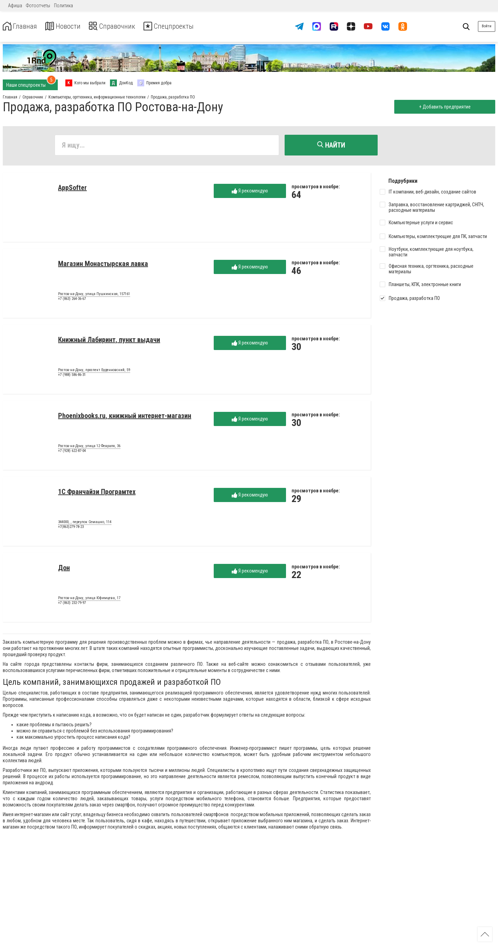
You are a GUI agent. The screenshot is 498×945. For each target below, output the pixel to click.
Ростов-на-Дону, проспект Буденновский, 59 (94, 371)
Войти (486, 26)
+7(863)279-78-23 (71, 528)
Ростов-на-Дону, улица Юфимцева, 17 (89, 599)
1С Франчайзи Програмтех (97, 493)
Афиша (15, 5)
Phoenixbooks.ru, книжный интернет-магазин (124, 417)
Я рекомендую (250, 192)
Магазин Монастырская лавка (103, 265)
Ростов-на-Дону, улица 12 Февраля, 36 (89, 447)
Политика (63, 5)
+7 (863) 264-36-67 (72, 300)
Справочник (122, 26)
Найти (331, 145)
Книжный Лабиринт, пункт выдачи (109, 341)
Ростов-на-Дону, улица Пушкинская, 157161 (94, 295)
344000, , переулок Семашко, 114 (84, 523)
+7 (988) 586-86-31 (72, 376)
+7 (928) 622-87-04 (72, 452)
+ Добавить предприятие (443, 107)
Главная (22, 26)
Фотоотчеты (38, 5)
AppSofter (72, 189)
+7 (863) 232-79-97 (72, 604)
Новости (68, 26)
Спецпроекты (184, 26)
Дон (64, 569)
